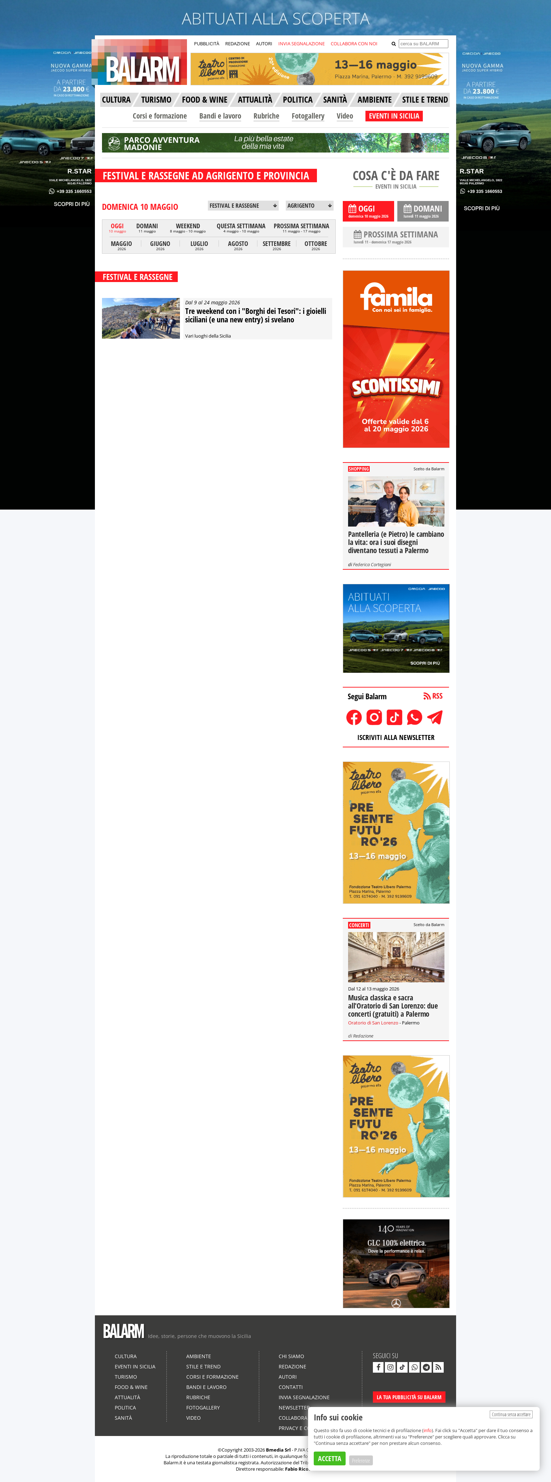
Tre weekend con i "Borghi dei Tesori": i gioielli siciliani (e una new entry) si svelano (255, 314)
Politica (125, 1407)
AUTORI (264, 43)
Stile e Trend (203, 1366)
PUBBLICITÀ (206, 43)
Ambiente (198, 1356)
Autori (288, 1376)
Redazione (363, 1036)
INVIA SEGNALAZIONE (301, 43)
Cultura (126, 1356)
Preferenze (361, 1460)
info (428, 1430)
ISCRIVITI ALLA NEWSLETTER (395, 737)
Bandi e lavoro (220, 116)
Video (345, 116)
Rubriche (266, 116)
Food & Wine (131, 1387)
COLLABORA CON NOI (354, 43)
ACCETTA (329, 1458)
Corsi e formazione (160, 116)
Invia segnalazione (304, 1397)
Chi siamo (291, 1356)
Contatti (291, 1387)
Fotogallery (308, 116)
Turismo (126, 1376)
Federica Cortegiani (372, 564)
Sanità (123, 1417)
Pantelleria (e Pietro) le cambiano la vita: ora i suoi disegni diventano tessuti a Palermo (396, 542)
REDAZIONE (237, 43)
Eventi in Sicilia (135, 1366)
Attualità (127, 1397)
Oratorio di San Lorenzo (373, 1022)
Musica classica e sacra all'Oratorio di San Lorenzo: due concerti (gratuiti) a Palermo (393, 1006)
